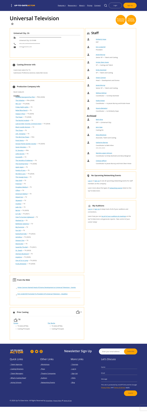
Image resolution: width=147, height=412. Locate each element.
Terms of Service (119, 383)
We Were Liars (21, 174)
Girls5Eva (19, 237)
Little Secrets (20, 154)
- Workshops (48, 369)
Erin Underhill (100, 47)
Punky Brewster (21, 264)
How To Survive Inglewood (25, 217)
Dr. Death (19, 250)
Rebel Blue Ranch (22, 110)
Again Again (20, 167)
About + (82, 5)
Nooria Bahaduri (101, 108)
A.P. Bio (18, 214)
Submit (126, 386)
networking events (115, 188)
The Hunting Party (22, 164)
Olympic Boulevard (22, 254)
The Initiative (20, 100)
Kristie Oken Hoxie (102, 62)
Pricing (89, 5)
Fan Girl (18, 230)
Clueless (18, 204)
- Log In (77, 372)
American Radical (22, 194)
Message (110, 378)
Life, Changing (20, 134)
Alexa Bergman (101, 135)
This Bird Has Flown (22, 137)
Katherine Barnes (102, 142)
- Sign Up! (78, 374)
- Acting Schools (18, 380)
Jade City (19, 207)
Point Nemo (20, 140)
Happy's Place (20, 114)
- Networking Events (50, 380)
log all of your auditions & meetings (113, 216)
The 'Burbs (51, 323)
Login (115, 5)
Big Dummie (20, 227)
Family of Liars (21, 170)
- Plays (47, 372)
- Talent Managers (19, 374)
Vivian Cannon (101, 78)
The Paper (19, 117)
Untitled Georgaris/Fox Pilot (25, 97)
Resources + (72, 5)
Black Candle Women (23, 127)
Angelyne (19, 257)
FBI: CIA (18, 104)
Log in (90, 181)
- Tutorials (78, 369)
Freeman (19, 184)
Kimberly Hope (101, 39)
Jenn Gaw (99, 127)
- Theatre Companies (50, 374)
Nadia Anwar (100, 101)
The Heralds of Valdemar (24, 160)
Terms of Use (71, 410)
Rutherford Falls (21, 234)
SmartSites (50, 410)
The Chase (19, 130)
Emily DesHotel (101, 70)
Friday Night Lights (22, 107)
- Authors (48, 377)
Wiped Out (19, 197)
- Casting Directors (19, 372)
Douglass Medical (22, 187)
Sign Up (130, 5)
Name (109, 370)
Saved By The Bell (22, 247)
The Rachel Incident (22, 120)
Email (109, 374)
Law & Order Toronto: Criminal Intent (28, 124)
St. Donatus (20, 150)
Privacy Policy (111, 383)
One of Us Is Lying (22, 260)
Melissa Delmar (101, 93)
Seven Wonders (21, 147)
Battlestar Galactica (22, 224)
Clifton (18, 190)
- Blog (77, 380)
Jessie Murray (100, 55)
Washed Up (20, 220)
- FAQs (77, 377)
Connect (97, 5)
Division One (20, 240)
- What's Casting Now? (20, 377)
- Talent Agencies (19, 369)
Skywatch (19, 200)
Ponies (16, 323)
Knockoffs (19, 157)
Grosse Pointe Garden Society (26, 144)
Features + (62, 5)
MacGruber (19, 244)
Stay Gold (19, 180)
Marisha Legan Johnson (104, 153)
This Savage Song (22, 177)
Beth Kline (99, 119)
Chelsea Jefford (101, 161)
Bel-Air (18, 210)
